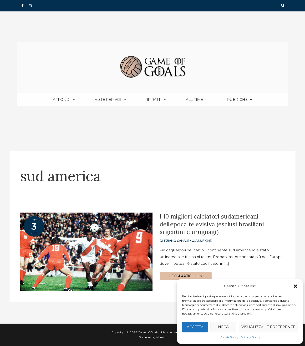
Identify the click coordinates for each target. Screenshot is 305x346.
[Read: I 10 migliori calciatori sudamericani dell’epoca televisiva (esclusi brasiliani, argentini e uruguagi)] (86, 251)
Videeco (161, 337)
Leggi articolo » (185, 275)
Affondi (64, 100)
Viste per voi (110, 100)
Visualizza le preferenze (268, 327)
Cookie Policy (229, 337)
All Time (197, 100)
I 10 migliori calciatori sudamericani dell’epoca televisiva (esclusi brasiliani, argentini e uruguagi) (212, 224)
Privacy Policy (250, 337)
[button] (295, 286)
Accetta (195, 327)
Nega (223, 327)
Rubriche (239, 100)
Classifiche (202, 241)
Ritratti (155, 100)
